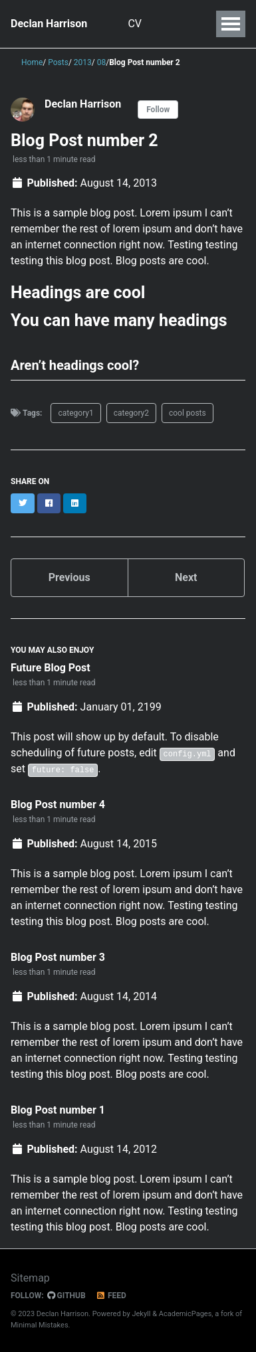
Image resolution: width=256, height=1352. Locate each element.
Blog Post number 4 (58, 804)
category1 (75, 413)
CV (137, 23)
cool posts (187, 413)
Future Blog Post (50, 667)
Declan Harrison (49, 23)
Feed (111, 1295)
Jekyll (141, 1314)
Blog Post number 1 (58, 1110)
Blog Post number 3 (58, 957)
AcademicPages (185, 1314)
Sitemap (30, 1278)
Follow (158, 109)
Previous (69, 577)
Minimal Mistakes (39, 1325)
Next (186, 577)
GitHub (66, 1295)
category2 (131, 413)
